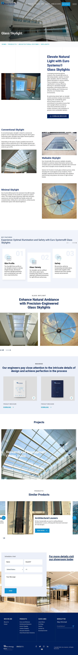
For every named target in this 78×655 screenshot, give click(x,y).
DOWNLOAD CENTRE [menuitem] (56, 4)
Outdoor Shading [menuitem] (24, 628)
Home (4, 44)
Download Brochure (58, 116)
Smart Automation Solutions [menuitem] (27, 632)
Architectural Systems (29, 44)
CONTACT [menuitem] (47, 4)
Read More (42, 530)
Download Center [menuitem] (42, 630)
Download (8, 407)
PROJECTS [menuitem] (37, 4)
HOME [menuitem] (25, 4)
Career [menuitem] (5, 624)
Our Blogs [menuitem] (40, 624)
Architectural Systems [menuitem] (25, 624)
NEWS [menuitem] (42, 4)
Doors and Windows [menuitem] (25, 622)
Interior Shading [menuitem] (24, 626)
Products (12, 44)
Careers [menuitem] (40, 626)
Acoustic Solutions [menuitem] (24, 630)
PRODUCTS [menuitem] (30, 4)
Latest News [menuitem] (41, 622)
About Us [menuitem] (6, 622)
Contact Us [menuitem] (41, 628)
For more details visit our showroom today (61, 558)
